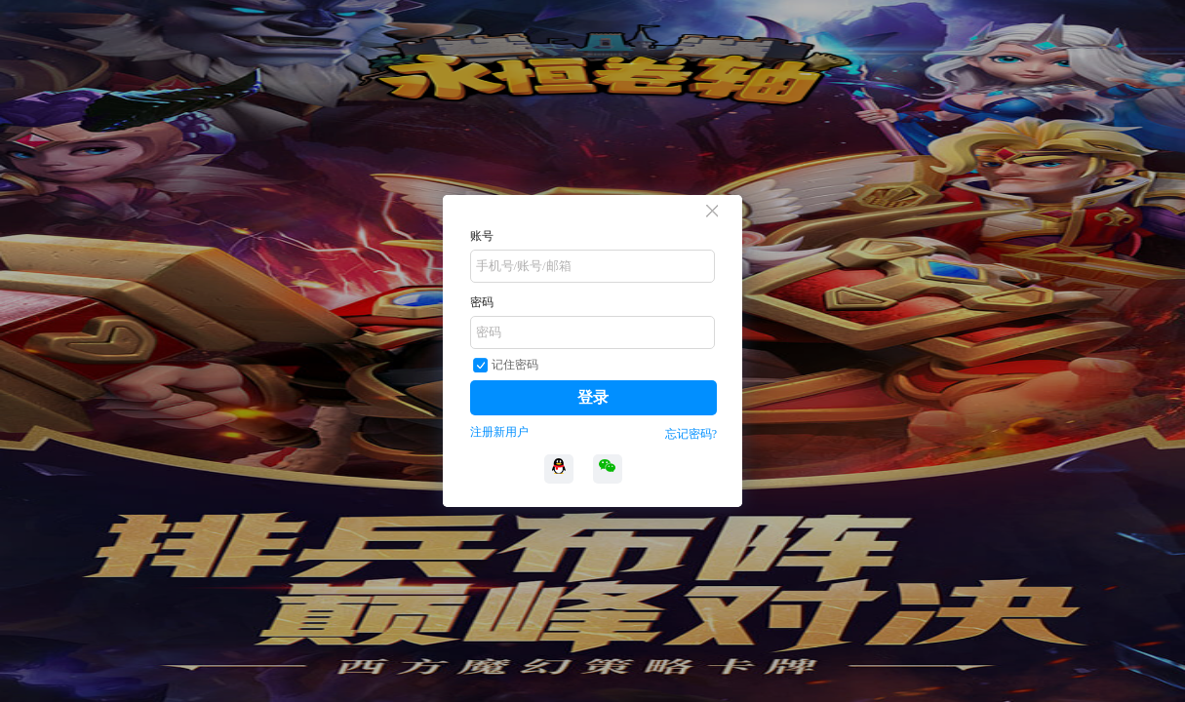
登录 (593, 397)
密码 (482, 302)
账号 (482, 236)
